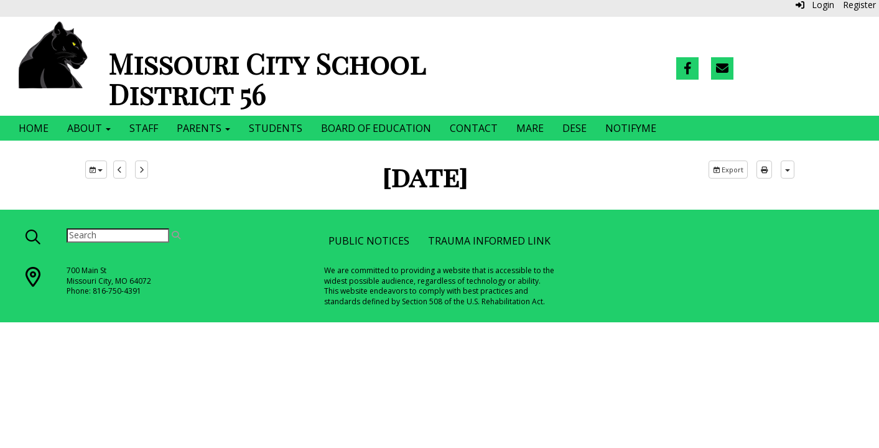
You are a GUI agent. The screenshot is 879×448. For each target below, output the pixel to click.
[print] (764, 170)
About (89, 128)
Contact (474, 128)
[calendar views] (787, 170)
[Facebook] (687, 68)
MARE (530, 128)
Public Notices (368, 241)
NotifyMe (630, 128)
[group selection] (96, 170)
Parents (203, 128)
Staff (143, 128)
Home (34, 128)
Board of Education (376, 128)
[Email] (722, 68)
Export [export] (728, 169)
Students (275, 128)
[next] (141, 170)
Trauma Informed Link (489, 241)
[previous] (119, 170)
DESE (574, 128)
